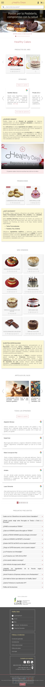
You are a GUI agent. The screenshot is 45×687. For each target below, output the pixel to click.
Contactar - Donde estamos (21, 625)
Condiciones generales (17, 638)
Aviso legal (14, 651)
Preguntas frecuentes (19, 628)
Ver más (15, 104)
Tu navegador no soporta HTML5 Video (22, 156)
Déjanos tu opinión (22, 85)
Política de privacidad (17, 645)
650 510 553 (17, 665)
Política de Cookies (29, 678)
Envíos (15, 618)
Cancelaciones (15, 642)
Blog (15, 622)
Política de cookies (16, 648)
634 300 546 (26, 665)
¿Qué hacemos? (18, 615)
